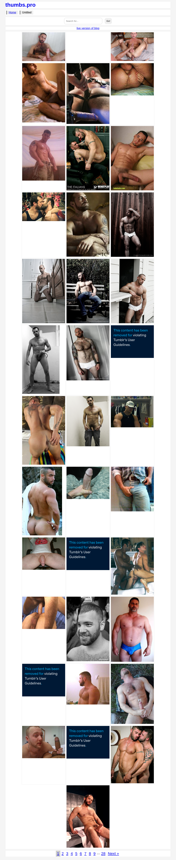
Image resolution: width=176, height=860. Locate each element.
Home (12, 12)
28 (103, 853)
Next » (113, 853)
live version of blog (88, 28)
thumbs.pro (20, 5)
